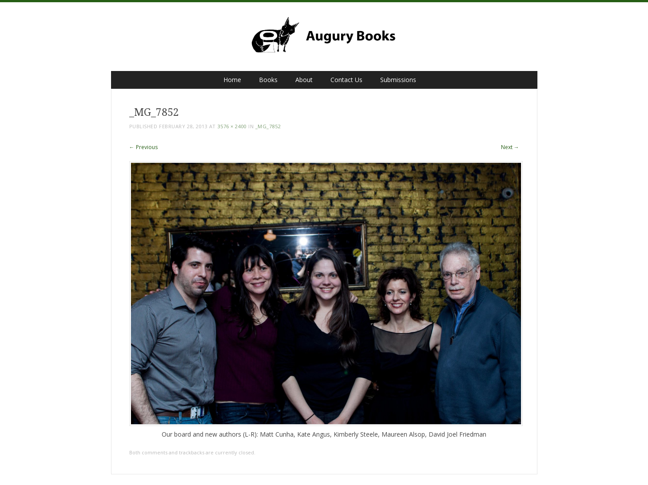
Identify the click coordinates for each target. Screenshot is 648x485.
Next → (510, 147)
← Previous (143, 147)
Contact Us (346, 79)
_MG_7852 (268, 126)
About (304, 79)
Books (268, 79)
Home (232, 79)
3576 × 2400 (232, 126)
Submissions (398, 79)
